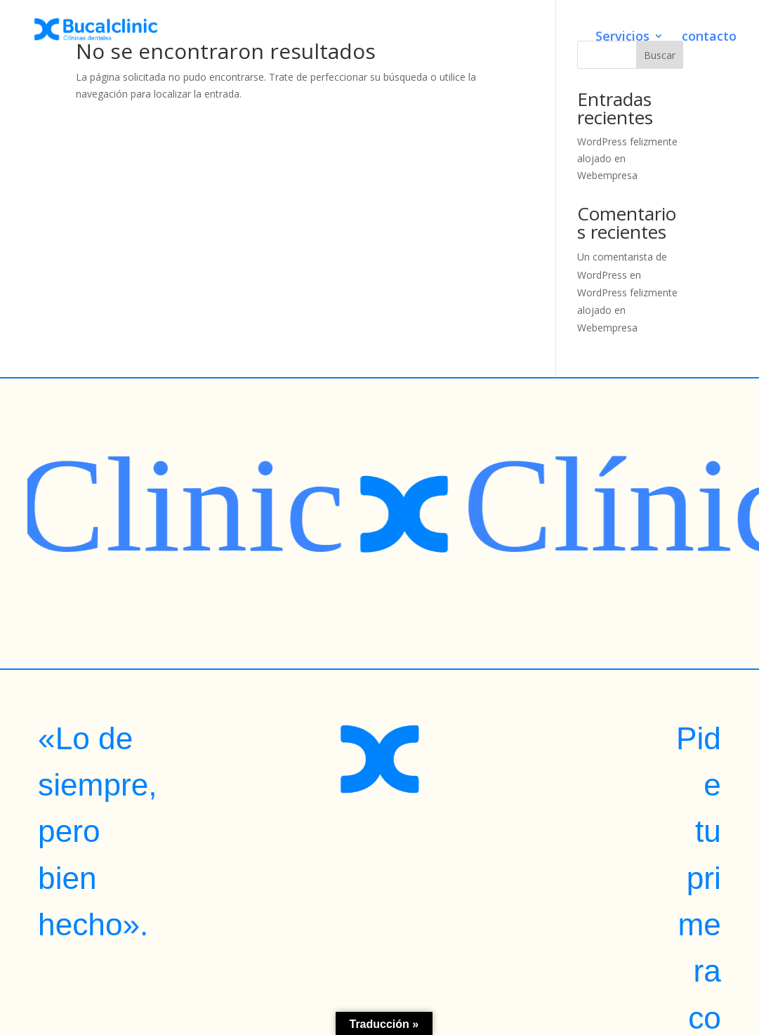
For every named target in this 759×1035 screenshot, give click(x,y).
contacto (709, 37)
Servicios (622, 37)
